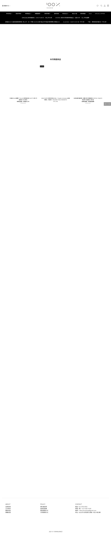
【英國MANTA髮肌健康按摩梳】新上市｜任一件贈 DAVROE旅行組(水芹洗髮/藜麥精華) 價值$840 (32, 22)
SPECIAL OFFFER (100, 13)
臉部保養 (19, 13)
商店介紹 (74, 13)
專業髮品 (28, 13)
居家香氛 (56, 13)
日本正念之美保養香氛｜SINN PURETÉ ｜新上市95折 (37, 17)
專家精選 (82, 13)
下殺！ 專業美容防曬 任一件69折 (97, 22)
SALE (90, 13)
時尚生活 (65, 13)
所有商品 (9, 13)
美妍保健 (47, 13)
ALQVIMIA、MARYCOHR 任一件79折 (73, 22)
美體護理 (38, 13)
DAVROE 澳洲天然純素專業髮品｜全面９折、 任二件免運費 (72, 17)
